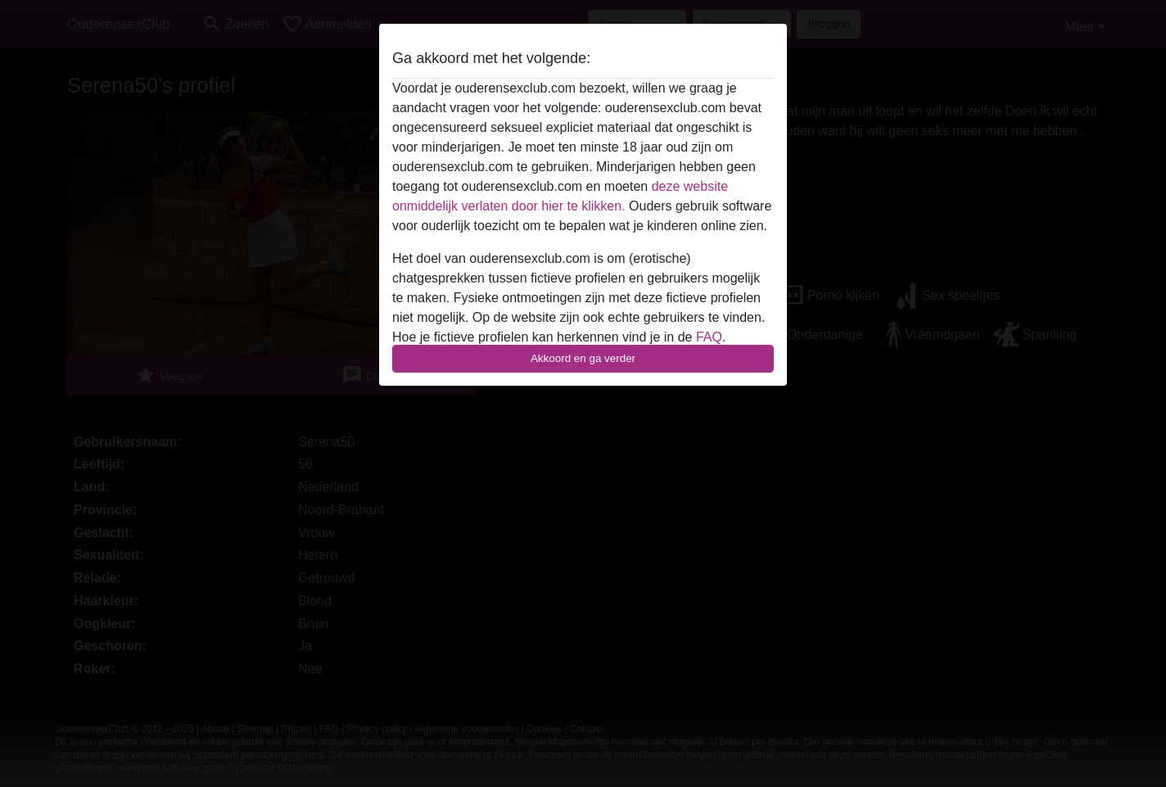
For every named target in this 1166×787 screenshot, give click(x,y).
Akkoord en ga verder (583, 358)
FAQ (709, 337)
